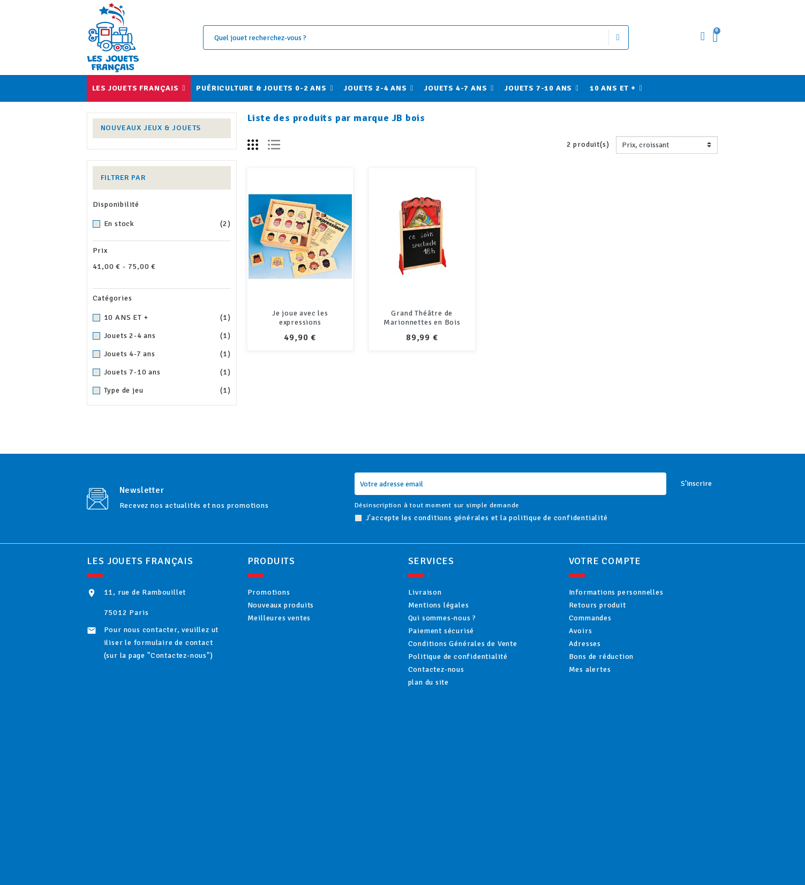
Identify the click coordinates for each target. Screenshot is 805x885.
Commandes (603, 627)
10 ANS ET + (167, 317)
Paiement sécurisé (454, 644)
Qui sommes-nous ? (455, 627)
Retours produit (611, 609)
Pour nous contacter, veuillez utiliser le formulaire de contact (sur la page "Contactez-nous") (161, 642)
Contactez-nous (449, 696)
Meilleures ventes (292, 627)
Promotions (282, 592)
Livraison (438, 592)
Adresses (598, 661)
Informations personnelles (629, 592)
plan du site (441, 714)
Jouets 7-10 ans (167, 372)
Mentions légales (452, 609)
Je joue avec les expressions (300, 318)
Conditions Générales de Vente (476, 661)
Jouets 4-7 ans (167, 354)
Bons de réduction (614, 679)
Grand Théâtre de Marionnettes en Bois (422, 318)
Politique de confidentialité (471, 679)
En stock (167, 224)
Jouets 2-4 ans (167, 335)
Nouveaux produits (294, 609)
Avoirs (594, 644)
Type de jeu (167, 390)
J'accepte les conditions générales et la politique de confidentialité (487, 517)
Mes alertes (603, 696)
